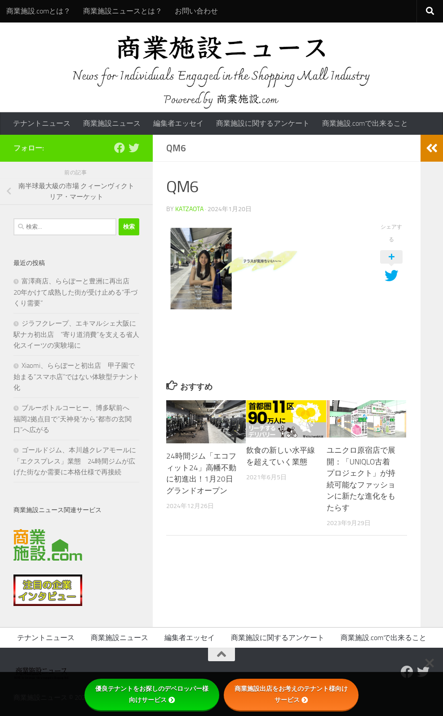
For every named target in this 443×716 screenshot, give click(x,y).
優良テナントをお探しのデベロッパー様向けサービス (151, 694)
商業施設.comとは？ (38, 11)
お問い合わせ (196, 11)
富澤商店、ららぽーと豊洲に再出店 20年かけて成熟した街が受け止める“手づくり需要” (75, 292)
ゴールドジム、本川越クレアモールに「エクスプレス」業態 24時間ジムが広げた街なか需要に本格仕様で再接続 (74, 461)
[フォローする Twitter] (133, 147)
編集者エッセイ (178, 123)
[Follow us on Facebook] (119, 147)
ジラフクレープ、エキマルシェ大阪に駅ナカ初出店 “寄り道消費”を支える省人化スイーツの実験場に (76, 334)
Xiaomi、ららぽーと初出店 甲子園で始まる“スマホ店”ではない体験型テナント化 (76, 377)
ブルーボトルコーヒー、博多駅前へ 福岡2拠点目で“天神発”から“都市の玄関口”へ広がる (74, 419)
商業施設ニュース (112, 123)
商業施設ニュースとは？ (122, 11)
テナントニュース (42, 123)
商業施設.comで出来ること (365, 123)
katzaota (189, 209)
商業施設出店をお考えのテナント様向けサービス (291, 694)
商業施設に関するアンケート (263, 123)
